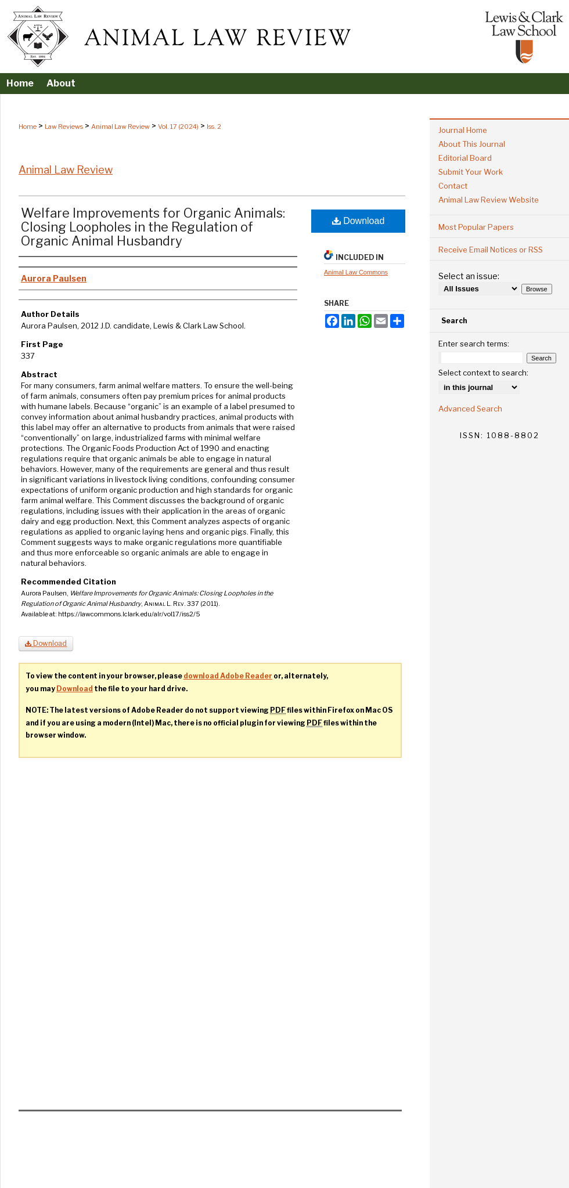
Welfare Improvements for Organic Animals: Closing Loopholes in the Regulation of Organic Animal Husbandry (153, 226)
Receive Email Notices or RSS (490, 249)
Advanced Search (470, 408)
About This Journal (471, 144)
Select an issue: (468, 276)
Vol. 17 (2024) (178, 126)
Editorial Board (465, 158)
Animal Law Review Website (488, 199)
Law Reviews (64, 126)
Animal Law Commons (356, 272)
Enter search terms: (473, 343)
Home (28, 126)
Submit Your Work (470, 171)
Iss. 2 (214, 126)
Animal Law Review (120, 126)
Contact (452, 185)
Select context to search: (483, 372)
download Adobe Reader (227, 675)
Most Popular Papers (476, 227)
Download (358, 221)
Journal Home (462, 130)
